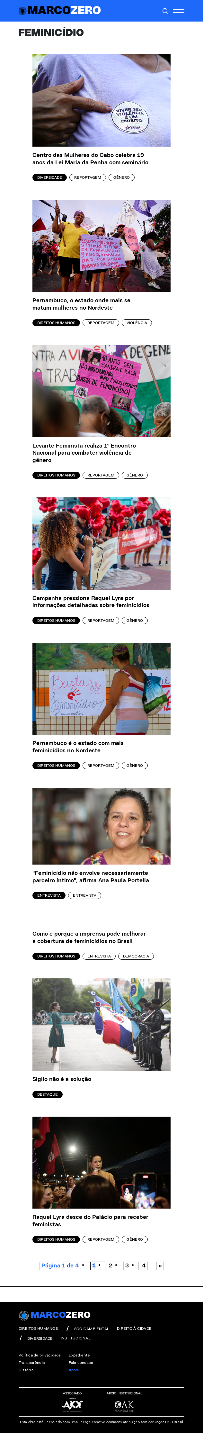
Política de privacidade (40, 1355)
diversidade (36, 1338)
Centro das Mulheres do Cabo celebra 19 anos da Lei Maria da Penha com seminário (90, 159)
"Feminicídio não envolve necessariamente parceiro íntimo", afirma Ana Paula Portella (90, 877)
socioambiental (87, 1328)
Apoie (74, 1370)
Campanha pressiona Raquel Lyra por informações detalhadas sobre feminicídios (90, 602)
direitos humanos (38, 1328)
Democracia (136, 956)
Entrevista (49, 895)
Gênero (121, 177)
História (26, 1370)
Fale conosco (81, 1363)
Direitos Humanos (56, 323)
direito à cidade (134, 1328)
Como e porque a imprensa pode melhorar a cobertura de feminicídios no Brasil (89, 937)
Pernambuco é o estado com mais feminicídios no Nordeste (78, 747)
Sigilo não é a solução (61, 1079)
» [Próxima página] (160, 1266)
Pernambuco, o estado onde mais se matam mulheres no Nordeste (81, 304)
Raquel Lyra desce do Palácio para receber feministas (90, 1221)
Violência (137, 323)
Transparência (32, 1363)
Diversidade (49, 177)
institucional (76, 1338)
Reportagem (87, 177)
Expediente (79, 1355)
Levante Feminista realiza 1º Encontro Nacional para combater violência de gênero (84, 453)
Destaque (47, 1094)
